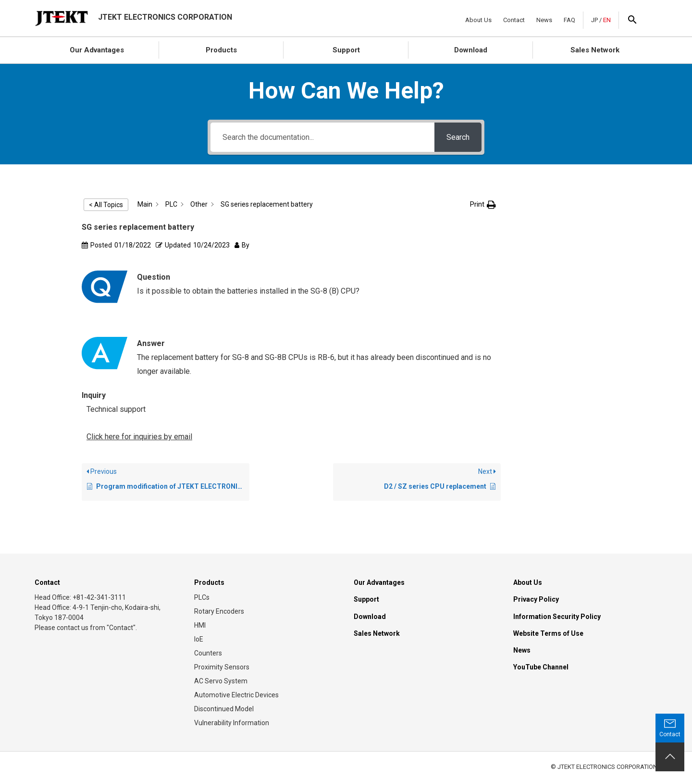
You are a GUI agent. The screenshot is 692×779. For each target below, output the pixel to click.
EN (607, 20)
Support (346, 50)
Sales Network (594, 50)
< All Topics (106, 205)
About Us (478, 20)
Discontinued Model (224, 709)
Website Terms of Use (548, 633)
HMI (200, 625)
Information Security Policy (557, 616)
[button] (483, 204)
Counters (208, 653)
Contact (514, 20)
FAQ (569, 20)
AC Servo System (220, 681)
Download (470, 50)
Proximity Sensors (221, 667)
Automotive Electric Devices (236, 695)
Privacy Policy (536, 599)
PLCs (202, 597)
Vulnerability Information (231, 723)
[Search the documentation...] (322, 137)
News (544, 20)
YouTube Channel (540, 667)
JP (594, 20)
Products (221, 50)
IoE (198, 639)
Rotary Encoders (219, 611)
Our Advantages (97, 50)
